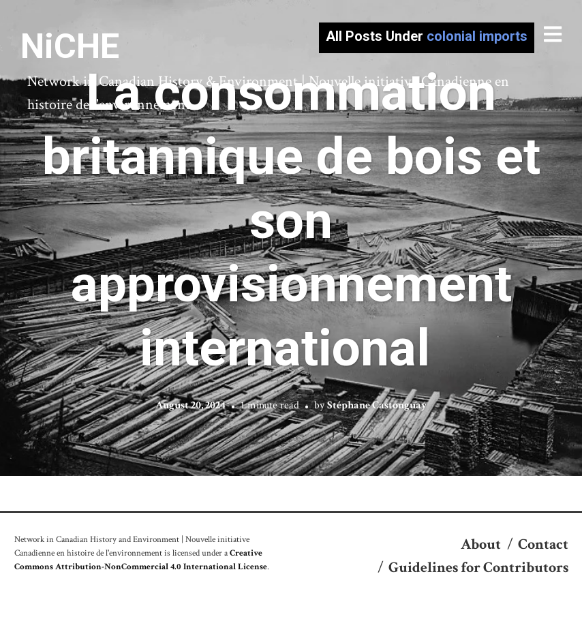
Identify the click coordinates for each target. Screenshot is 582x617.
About (481, 544)
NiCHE (69, 46)
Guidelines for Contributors (478, 567)
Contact (543, 544)
